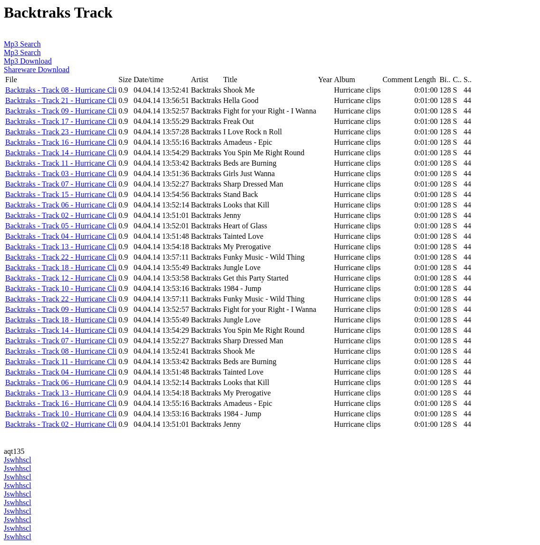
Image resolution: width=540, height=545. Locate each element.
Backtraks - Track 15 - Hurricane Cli (61, 194)
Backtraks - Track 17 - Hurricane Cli (61, 121)
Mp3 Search (22, 44)
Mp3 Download (28, 61)
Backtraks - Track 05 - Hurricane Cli (61, 226)
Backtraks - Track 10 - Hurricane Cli (61, 288)
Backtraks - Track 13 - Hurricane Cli (61, 247)
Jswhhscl (17, 460)
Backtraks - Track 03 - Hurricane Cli (61, 173)
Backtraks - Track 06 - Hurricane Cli (61, 205)
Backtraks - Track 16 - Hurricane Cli (61, 142)
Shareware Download (36, 70)
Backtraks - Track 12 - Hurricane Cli (61, 278)
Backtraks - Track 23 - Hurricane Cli (61, 132)
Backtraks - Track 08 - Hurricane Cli (61, 90)
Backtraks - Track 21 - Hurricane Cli (61, 100)
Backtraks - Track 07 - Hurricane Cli (61, 184)
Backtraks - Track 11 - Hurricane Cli (60, 163)
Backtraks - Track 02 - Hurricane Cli (61, 215)
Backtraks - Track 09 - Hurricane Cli (61, 111)
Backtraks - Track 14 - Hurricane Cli (61, 153)
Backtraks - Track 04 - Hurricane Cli (61, 236)
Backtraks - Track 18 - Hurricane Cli (61, 267)
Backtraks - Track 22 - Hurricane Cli (61, 257)
